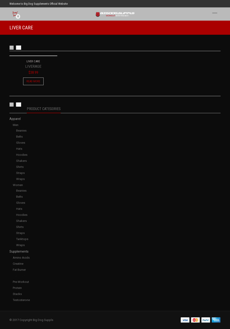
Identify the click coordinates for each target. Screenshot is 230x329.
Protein (17, 288)
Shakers (21, 160)
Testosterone (21, 300)
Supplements (19, 251)
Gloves (20, 142)
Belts (19, 136)
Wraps (20, 179)
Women (18, 185)
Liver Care (19, 275)
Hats (19, 148)
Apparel (15, 119)
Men (15, 125)
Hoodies (21, 154)
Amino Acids (21, 257)
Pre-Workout (21, 282)
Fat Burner (19, 269)
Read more (33, 81)
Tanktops (22, 239)
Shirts (20, 167)
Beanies (21, 130)
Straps (20, 173)
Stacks (17, 294)
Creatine (18, 263)
